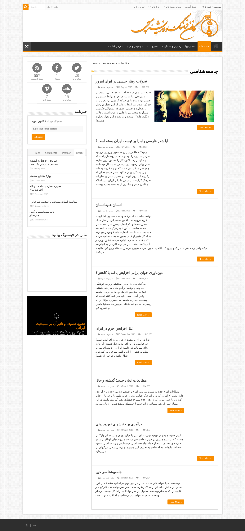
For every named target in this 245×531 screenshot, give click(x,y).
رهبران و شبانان (172, 46)
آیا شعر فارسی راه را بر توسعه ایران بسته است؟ (132, 141)
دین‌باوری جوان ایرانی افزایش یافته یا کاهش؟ (129, 273)
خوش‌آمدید (191, 6)
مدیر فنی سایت (107, 386)
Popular (66, 152)
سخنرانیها (190, 46)
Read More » (205, 127)
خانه (216, 46)
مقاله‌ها (205, 46)
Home (94, 63)
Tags (37, 152)
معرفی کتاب (116, 46)
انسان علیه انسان (109, 205)
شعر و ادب (152, 46)
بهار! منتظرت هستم (40, 176)
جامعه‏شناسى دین (109, 472)
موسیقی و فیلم (135, 46)
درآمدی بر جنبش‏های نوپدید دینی (119, 424)
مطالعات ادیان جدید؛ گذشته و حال (121, 380)
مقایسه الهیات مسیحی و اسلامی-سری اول (53, 201)
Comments (51, 152)
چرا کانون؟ (154, 6)
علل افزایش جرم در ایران (114, 328)
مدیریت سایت (106, 87)
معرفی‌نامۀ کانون (172, 6)
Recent (79, 152)
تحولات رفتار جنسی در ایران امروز (121, 81)
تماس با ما (139, 6)
